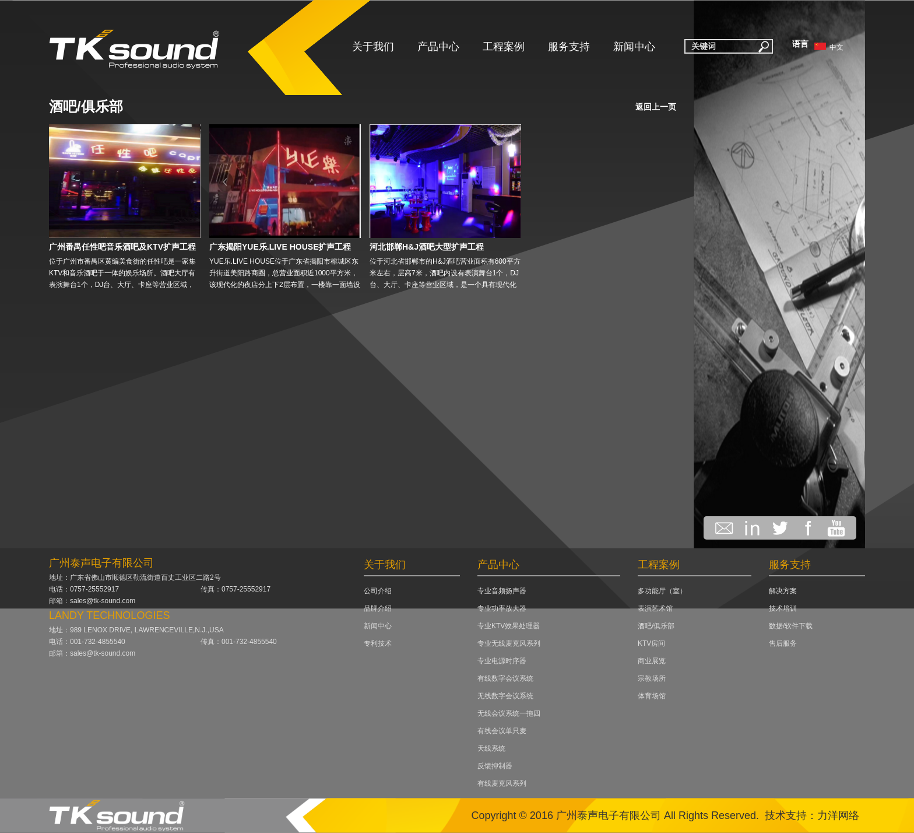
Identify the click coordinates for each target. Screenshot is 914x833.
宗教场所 (652, 678)
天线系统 (491, 748)
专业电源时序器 (501, 661)
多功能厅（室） (662, 591)
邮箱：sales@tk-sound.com (92, 601)
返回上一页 (655, 106)
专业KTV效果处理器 (508, 626)
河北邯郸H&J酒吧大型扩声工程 (427, 246)
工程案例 (504, 46)
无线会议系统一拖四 (508, 713)
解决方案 (783, 591)
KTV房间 (651, 643)
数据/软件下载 (791, 626)
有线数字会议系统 (505, 678)
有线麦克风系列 (501, 783)
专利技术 (378, 643)
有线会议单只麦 (501, 731)
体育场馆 (652, 696)
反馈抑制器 (494, 766)
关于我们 (373, 46)
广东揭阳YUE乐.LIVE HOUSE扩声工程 (280, 246)
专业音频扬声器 (501, 591)
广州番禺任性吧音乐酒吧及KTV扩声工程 (122, 246)
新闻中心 (634, 46)
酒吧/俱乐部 (86, 106)
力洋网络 (838, 815)
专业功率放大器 (501, 608)
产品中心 (438, 46)
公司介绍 (378, 591)
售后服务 (783, 643)
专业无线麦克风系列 (508, 643)
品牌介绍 (378, 608)
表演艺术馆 (655, 608)
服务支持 (569, 46)
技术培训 (783, 608)
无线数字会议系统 (505, 696)
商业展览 (652, 661)
